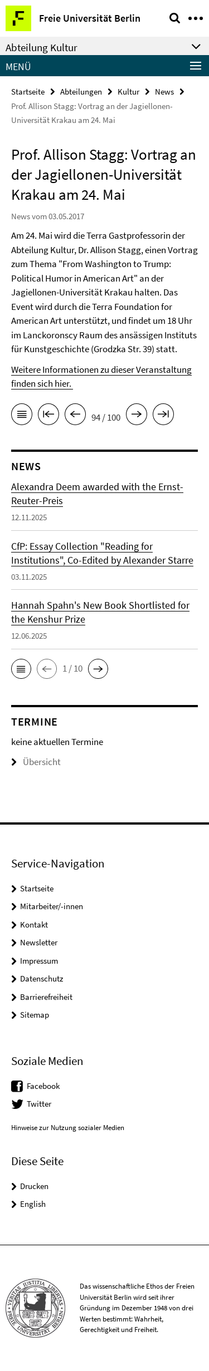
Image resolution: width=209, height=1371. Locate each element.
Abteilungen (81, 91)
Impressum (39, 960)
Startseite (28, 91)
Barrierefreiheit (46, 997)
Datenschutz (41, 978)
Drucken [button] (34, 1186)
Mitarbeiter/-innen (51, 906)
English (33, 1204)
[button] (21, 669)
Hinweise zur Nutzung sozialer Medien (67, 1127)
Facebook (43, 1086)
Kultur (128, 91)
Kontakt (34, 924)
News (164, 91)
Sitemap (34, 1014)
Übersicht (36, 762)
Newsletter (38, 942)
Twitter (39, 1103)
